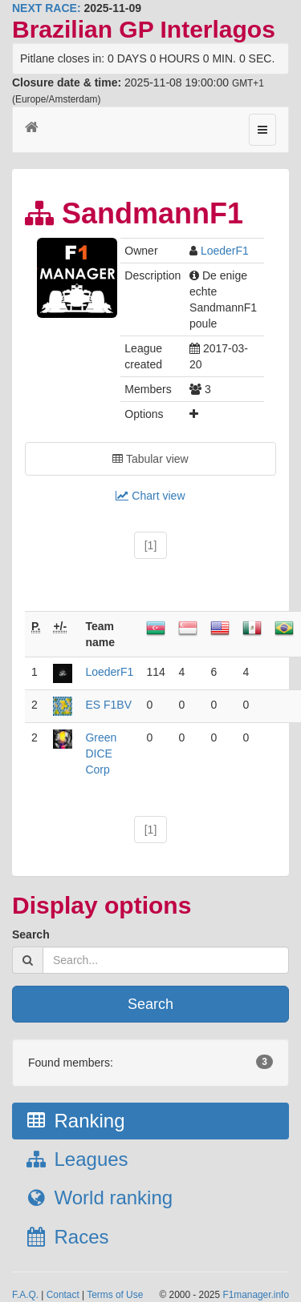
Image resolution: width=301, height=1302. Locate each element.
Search (31, 934)
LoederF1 (225, 250)
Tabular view (150, 458)
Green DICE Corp (100, 753)
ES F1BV (108, 704)
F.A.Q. (25, 1294)
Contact (63, 1294)
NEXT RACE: (46, 8)
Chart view (150, 495)
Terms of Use (115, 1294)
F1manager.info (255, 1294)
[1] (150, 545)
